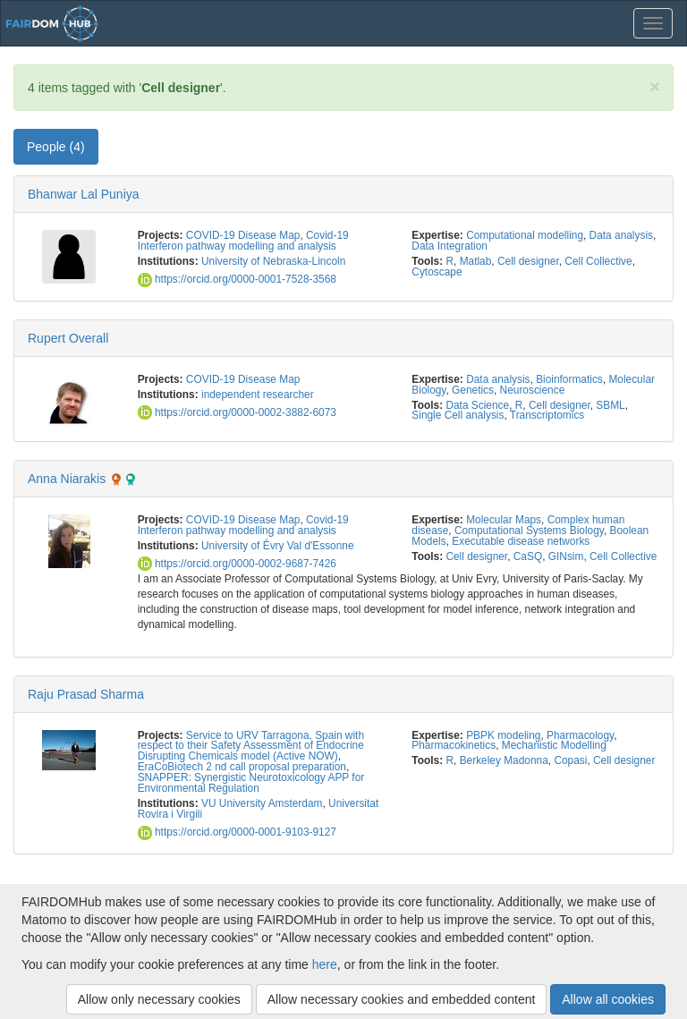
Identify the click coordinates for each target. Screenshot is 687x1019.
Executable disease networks (520, 541)
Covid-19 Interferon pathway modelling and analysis (243, 240)
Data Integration (449, 246)
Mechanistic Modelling (554, 745)
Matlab (476, 261)
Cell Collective (598, 261)
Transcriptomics (547, 415)
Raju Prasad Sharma (86, 694)
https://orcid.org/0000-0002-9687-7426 (237, 563)
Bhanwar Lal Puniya (84, 194)
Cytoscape (436, 272)
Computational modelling (524, 235)
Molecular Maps (503, 520)
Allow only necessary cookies (159, 999)
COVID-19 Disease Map (243, 235)
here (324, 964)
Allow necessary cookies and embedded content (401, 999)
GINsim (566, 556)
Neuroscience (532, 390)
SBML (610, 405)
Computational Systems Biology (529, 530)
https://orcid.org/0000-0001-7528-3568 (237, 279)
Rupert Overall (68, 338)
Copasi (570, 760)
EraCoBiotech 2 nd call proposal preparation (242, 766)
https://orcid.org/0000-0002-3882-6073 (237, 412)
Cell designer (528, 261)
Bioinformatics (569, 379)
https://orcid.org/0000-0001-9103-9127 (237, 832)
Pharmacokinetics (453, 745)
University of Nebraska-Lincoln (273, 261)
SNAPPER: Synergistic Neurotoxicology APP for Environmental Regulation (251, 782)
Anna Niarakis (67, 478)
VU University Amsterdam (261, 803)
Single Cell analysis (457, 415)
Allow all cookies (608, 999)
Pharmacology (580, 735)
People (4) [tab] (56, 147)
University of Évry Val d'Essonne (277, 545)
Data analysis (621, 235)
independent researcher (257, 394)
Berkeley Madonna (504, 760)
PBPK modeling (503, 735)
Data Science (477, 405)
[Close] (654, 86)
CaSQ (527, 556)
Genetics (473, 390)
